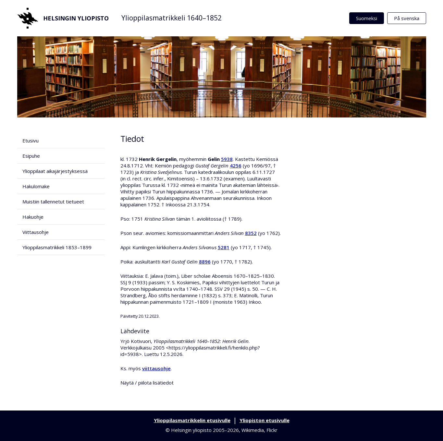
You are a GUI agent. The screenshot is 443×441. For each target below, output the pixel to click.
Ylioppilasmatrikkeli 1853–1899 (57, 247)
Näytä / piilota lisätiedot (147, 382)
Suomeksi (366, 18)
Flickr (271, 430)
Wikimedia (252, 430)
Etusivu (30, 140)
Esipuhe (31, 156)
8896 (205, 261)
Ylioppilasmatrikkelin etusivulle (192, 420)
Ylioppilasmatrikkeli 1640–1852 (171, 17)
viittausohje (156, 368)
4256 (235, 165)
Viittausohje (35, 232)
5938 (227, 159)
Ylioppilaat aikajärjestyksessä (55, 171)
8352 (251, 233)
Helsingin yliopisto (63, 18)
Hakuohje (32, 217)
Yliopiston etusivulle (264, 420)
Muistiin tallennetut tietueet (53, 201)
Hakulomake (36, 186)
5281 (223, 247)
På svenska (406, 18)
